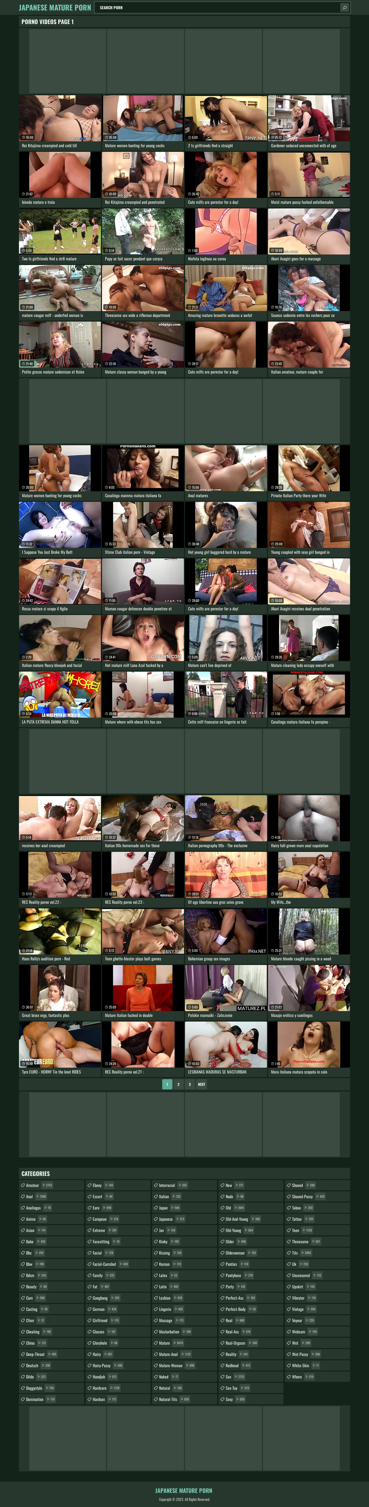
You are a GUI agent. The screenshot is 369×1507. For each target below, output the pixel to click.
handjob (105, 1377)
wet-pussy (306, 1354)
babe (36, 1241)
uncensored (307, 1275)
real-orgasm (242, 1343)
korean (170, 1264)
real (235, 1320)
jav (168, 1230)
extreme (105, 1230)
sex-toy (238, 1388)
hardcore (107, 1388)
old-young (240, 1230)
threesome (306, 1241)
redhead (238, 1365)
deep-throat (42, 1354)
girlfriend (106, 1320)
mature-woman (177, 1365)
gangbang (107, 1298)
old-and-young (243, 1219)
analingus (39, 1208)
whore (303, 1377)
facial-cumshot (111, 1264)
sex (235, 1377)
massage (172, 1320)
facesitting (107, 1241)
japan (170, 1208)
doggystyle (40, 1388)
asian (36, 1230)
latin (169, 1286)
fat (101, 1286)
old (235, 1208)
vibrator (304, 1298)
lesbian (171, 1298)
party (236, 1286)
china (36, 1343)
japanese (172, 1219)
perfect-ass (241, 1298)
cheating (39, 1331)
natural (171, 1388)
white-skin (306, 1365)
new (235, 1185)
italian (170, 1196)
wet (301, 1343)
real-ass (239, 1331)
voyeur (303, 1320)
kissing (171, 1253)
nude (235, 1196)
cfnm (35, 1320)
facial (104, 1253)
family (104, 1275)
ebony (103, 1185)
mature (171, 1343)
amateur (39, 1185)
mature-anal (175, 1354)
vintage (304, 1309)
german (105, 1309)
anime (36, 1219)
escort (103, 1196)
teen (302, 1230)
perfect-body (241, 1309)
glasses (105, 1331)
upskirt (304, 1286)
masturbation (175, 1331)
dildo (36, 1377)
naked (169, 1377)
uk (300, 1264)
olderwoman (241, 1253)
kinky (169, 1241)
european (106, 1219)
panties (238, 1264)
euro (102, 1208)
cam (36, 1298)
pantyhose (240, 1275)
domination (41, 1399)
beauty (37, 1286)
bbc (35, 1253)
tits (302, 1253)
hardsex (105, 1399)
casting (37, 1309)
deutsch (38, 1365)
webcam (305, 1331)
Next (201, 1084)
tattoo (303, 1219)
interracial (173, 1185)
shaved (304, 1185)
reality (237, 1354)
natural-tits (174, 1399)
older (236, 1241)
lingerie (171, 1309)
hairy (103, 1354)
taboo (303, 1208)
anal (36, 1196)
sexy (236, 1399)
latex (169, 1275)
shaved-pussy (309, 1196)
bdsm (36, 1275)
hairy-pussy (108, 1365)
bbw (35, 1264)
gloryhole (106, 1343)
